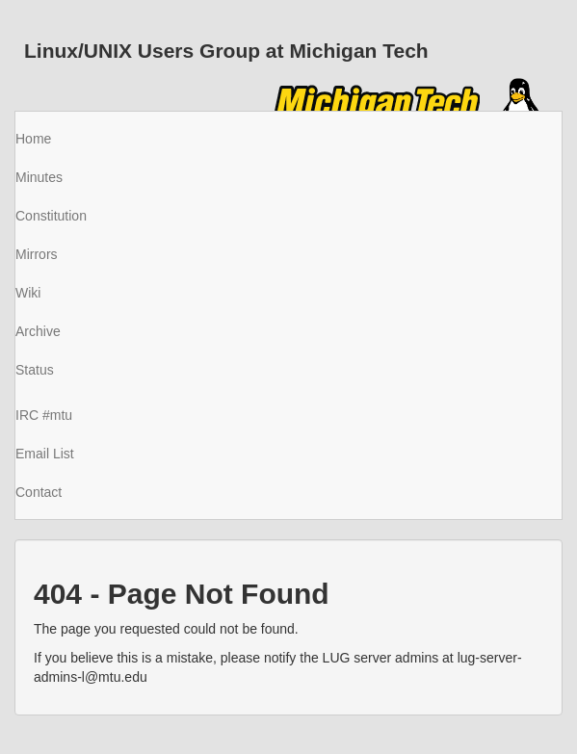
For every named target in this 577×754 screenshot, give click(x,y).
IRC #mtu (43, 415)
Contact (38, 492)
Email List (44, 453)
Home (33, 138)
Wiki (27, 292)
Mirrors (36, 254)
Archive (38, 331)
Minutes (39, 177)
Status (34, 369)
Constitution (51, 215)
